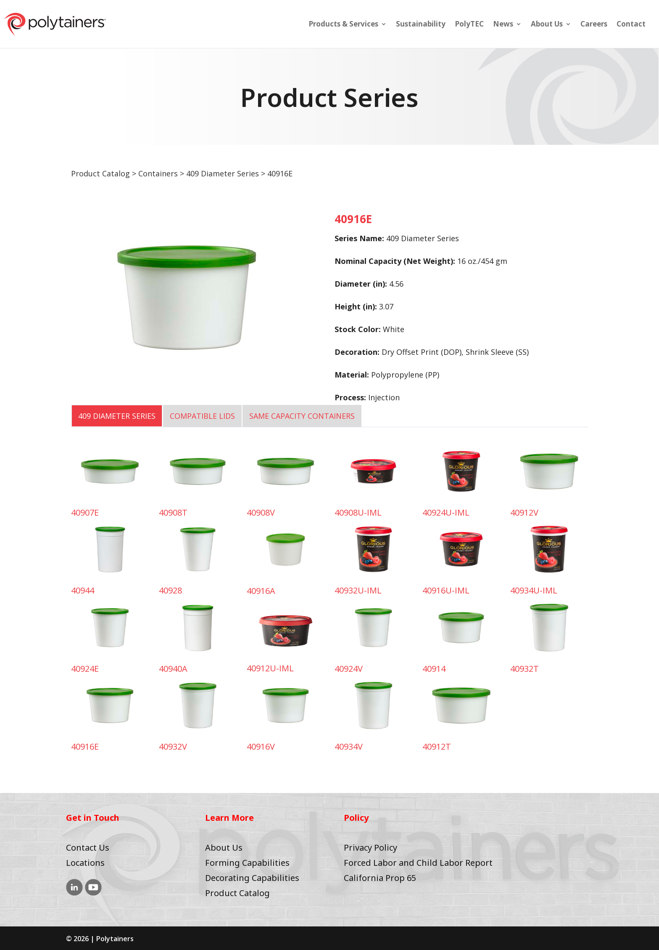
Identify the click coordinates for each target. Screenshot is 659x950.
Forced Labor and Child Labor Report (418, 862)
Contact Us (87, 847)
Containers (158, 173)
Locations (85, 862)
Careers (593, 25)
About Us (547, 25)
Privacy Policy (370, 847)
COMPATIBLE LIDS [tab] (202, 416)
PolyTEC (469, 25)
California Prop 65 (380, 877)
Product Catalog (100, 173)
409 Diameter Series (222, 173)
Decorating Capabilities (252, 877)
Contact (631, 25)
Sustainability (420, 25)
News (503, 25)
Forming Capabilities (247, 862)
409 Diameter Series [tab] (117, 416)
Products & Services (343, 25)
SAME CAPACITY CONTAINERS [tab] (302, 416)
